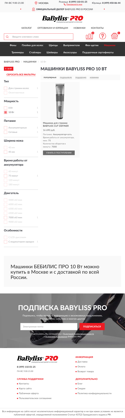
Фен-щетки (91, 45)
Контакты (97, 28)
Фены (13, 45)
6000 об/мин (15, 204)
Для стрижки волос (18, 88)
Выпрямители (71, 45)
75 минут (13, 176)
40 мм (11, 147)
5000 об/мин (15, 200)
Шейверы (52, 52)
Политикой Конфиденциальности (78, 334)
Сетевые (12, 132)
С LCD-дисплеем (17, 237)
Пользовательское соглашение (35, 398)
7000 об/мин (15, 217)
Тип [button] (6, 81)
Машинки (109, 45)
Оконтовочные (16, 93)
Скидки (81, 389)
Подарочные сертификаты (98, 52)
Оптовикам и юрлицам (52, 28)
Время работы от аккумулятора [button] (15, 162)
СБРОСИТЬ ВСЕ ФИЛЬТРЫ (21, 75)
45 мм (11, 152)
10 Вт (11, 112)
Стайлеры (35, 52)
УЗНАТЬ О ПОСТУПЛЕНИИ (58, 153)
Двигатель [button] (11, 193)
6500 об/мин (15, 213)
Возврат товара (85, 371)
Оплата (81, 367)
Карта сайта (25, 389)
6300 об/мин (15, 209)
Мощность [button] (11, 101)
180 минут (13, 185)
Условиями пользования (56, 337)
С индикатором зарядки (21, 242)
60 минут (13, 171)
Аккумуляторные (17, 128)
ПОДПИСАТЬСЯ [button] (92, 327)
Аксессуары (70, 52)
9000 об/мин (15, 222)
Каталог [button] (26, 28)
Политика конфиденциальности (94, 394)
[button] (73, 4)
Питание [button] (10, 121)
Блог (80, 384)
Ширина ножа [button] (13, 140)
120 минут (13, 180)
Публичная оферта (29, 394)
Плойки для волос (32, 45)
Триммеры (18, 52)
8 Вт (10, 108)
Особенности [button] (13, 230)
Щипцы (53, 45)
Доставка (82, 362)
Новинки (79, 28)
